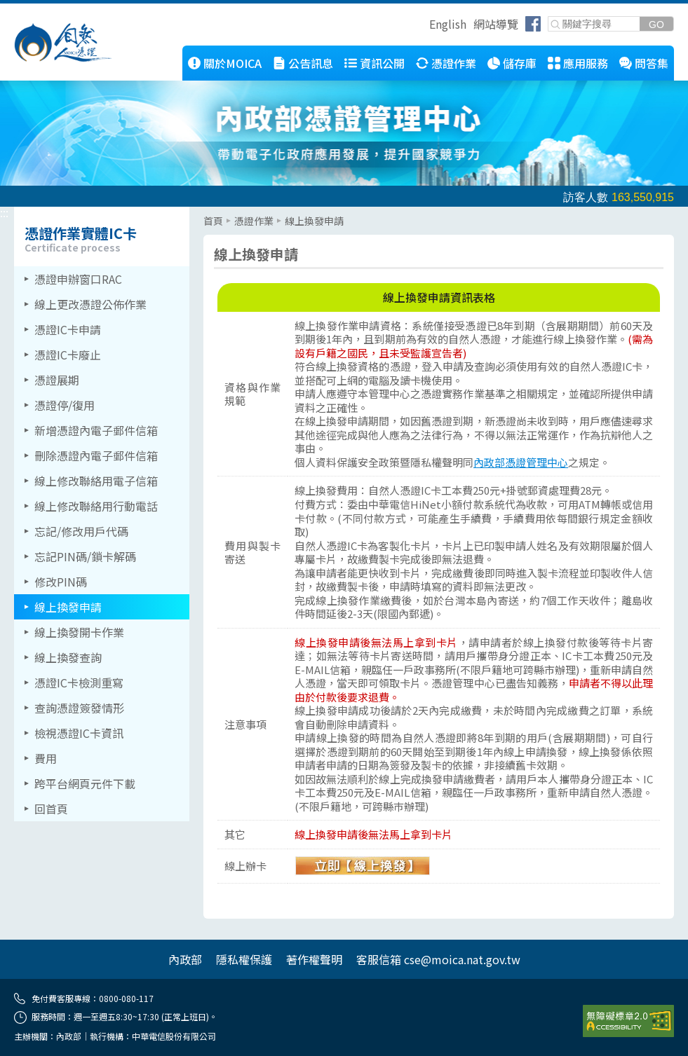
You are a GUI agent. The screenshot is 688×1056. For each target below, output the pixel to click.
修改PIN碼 (60, 581)
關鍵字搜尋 (548, 17)
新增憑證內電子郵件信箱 (96, 430)
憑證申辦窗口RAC (78, 278)
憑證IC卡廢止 (67, 354)
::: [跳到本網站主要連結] (116, 51)
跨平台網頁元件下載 (84, 783)
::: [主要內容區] (207, 212)
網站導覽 (495, 23)
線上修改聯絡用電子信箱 (96, 480)
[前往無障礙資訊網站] (628, 1021)
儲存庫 (520, 63)
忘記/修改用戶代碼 (81, 531)
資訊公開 (382, 63)
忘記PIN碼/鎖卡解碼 (85, 556)
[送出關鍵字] (656, 24)
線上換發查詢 (68, 657)
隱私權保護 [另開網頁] (244, 959)
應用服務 (585, 63)
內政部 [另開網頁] (185, 959)
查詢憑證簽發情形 (79, 707)
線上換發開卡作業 (79, 632)
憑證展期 (56, 379)
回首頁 (51, 808)
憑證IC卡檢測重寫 (78, 682)
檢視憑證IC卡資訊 (78, 733)
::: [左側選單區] (4, 212)
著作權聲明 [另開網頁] (314, 959)
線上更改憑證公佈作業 (90, 304)
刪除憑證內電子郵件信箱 (96, 455)
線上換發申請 (68, 606)
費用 (45, 758)
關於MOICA (232, 63)
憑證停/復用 (64, 405)
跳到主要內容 (33, 9)
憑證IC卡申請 (67, 329)
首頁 (213, 221)
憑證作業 (453, 63)
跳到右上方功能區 (424, 26)
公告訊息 (310, 63)
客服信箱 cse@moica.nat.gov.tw (438, 959)
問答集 (651, 63)
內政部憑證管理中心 (520, 462)
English (447, 23)
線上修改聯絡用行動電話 (96, 506)
